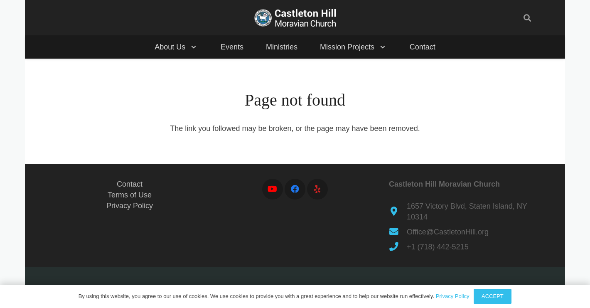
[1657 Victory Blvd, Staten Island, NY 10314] (398, 211)
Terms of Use (130, 195)
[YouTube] (272, 189)
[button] (527, 17)
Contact (130, 184)
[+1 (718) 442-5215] (398, 246)
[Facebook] (295, 189)
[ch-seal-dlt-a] (295, 18)
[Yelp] (317, 189)
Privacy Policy (129, 206)
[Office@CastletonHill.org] (398, 232)
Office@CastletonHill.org (448, 232)
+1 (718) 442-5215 (438, 247)
